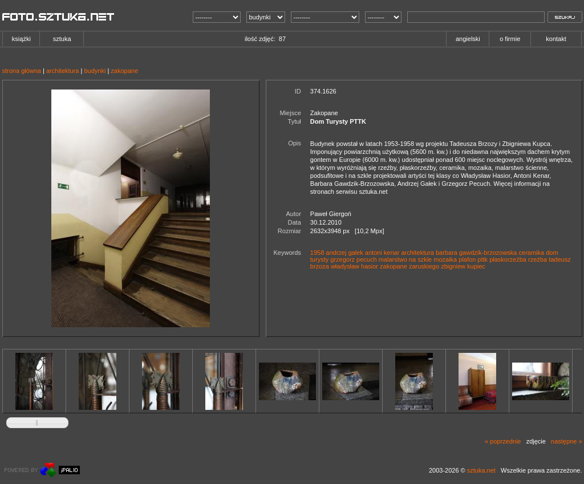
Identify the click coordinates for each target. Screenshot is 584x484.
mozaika (445, 259)
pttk (482, 259)
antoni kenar (382, 252)
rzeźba (537, 259)
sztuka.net (481, 470)
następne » (566, 441)
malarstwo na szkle (405, 259)
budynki (95, 70)
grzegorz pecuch (353, 259)
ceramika (532, 252)
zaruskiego (424, 266)
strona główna (22, 70)
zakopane (124, 70)
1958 (317, 252)
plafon (467, 259)
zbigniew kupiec (463, 266)
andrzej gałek (344, 252)
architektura (62, 70)
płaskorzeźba (507, 259)
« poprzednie (503, 441)
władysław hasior (354, 266)
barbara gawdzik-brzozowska (476, 252)
